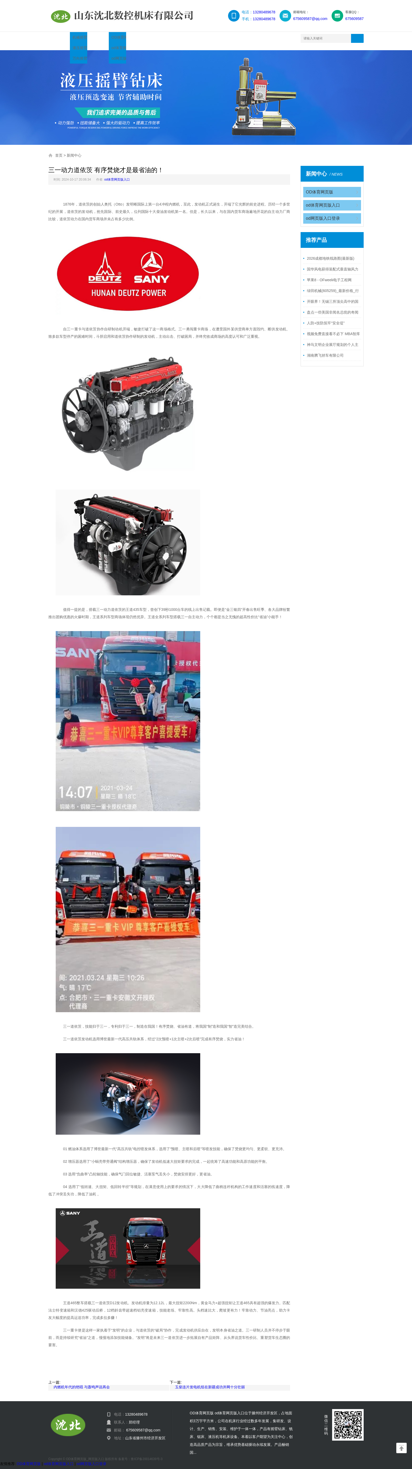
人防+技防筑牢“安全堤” (326, 318)
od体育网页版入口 (117, 174)
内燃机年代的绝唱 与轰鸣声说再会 (82, 1382)
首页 (59, 150)
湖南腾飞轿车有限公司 (325, 350)
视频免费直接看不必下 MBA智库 (333, 328)
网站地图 (265, 38)
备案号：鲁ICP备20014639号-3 (140, 1454)
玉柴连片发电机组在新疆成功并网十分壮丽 (210, 1382)
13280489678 (264, 12)
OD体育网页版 (319, 187)
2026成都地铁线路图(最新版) (330, 253)
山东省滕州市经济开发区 (145, 1433)
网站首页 (63, 38)
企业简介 (164, 38)
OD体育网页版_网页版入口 (85, 1454)
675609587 (354, 19)
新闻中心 (130, 38)
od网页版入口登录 (323, 213)
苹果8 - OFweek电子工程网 (329, 275)
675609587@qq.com (310, 19)
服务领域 (197, 38)
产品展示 (97, 38)
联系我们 (231, 38)
